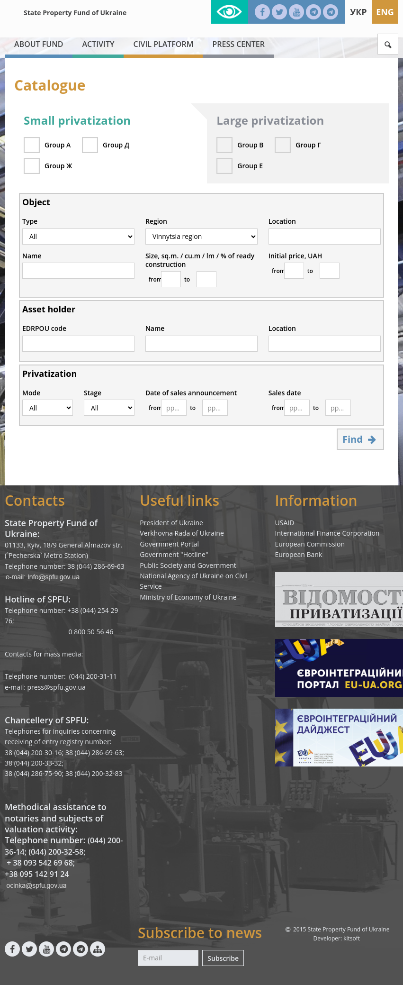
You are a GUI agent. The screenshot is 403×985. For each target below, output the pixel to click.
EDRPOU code (44, 328)
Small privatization (77, 120)
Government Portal (169, 543)
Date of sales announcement (191, 393)
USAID (285, 522)
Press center (238, 44)
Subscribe (223, 958)
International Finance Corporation (327, 533)
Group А (58, 144)
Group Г (308, 144)
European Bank (298, 554)
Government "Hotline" (174, 554)
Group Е (250, 165)
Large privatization (270, 120)
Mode (31, 393)
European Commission (310, 543)
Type (29, 221)
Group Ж (58, 165)
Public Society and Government (188, 565)
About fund (38, 44)
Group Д (116, 144)
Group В (250, 144)
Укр (358, 12)
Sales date (285, 393)
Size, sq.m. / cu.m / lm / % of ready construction (199, 260)
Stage (92, 393)
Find (360, 439)
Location (282, 221)
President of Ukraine (171, 522)
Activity (98, 44)
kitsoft (351, 938)
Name (32, 256)
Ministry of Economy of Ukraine (188, 597)
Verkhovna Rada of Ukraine (182, 533)
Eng (385, 12)
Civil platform (163, 44)
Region (156, 221)
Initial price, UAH (295, 256)
